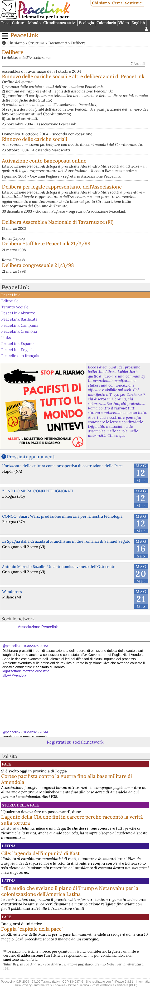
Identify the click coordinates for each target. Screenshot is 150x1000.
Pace (5, 22)
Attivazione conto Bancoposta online (44, 161)
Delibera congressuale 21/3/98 (38, 265)
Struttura (36, 43)
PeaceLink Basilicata (19, 319)
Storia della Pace (20, 805)
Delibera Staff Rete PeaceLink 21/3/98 (46, 243)
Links (6, 337)
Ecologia (86, 22)
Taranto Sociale (15, 307)
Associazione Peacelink (38, 627)
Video (123, 22)
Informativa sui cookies (49, 985)
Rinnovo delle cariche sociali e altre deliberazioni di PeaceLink (73, 76)
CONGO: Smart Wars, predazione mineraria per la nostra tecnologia (62, 516)
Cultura (18, 22)
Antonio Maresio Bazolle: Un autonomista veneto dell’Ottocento (58, 566)
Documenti (57, 43)
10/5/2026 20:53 (35, 646)
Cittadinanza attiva (60, 22)
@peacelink (11, 646)
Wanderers (12, 591)
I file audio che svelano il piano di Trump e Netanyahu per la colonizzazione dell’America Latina (69, 891)
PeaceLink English (17, 349)
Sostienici (134, 2)
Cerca (117, 2)
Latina (8, 845)
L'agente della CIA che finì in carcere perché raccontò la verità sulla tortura (72, 820)
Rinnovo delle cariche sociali (34, 139)
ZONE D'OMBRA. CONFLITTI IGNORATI (37, 491)
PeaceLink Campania (19, 325)
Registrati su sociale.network (75, 742)
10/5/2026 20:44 (35, 732)
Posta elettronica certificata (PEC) (114, 985)
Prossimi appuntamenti (31, 456)
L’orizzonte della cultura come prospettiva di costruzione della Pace (62, 465)
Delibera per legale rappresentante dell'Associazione (62, 187)
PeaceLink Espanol (17, 343)
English (138, 22)
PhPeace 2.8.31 (122, 981)
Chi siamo (101, 2)
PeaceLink (24, 35)
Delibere (78, 43)
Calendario (106, 22)
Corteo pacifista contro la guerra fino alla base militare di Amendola (66, 779)
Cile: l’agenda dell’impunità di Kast (40, 853)
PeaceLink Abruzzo (18, 313)
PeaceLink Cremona (19, 331)
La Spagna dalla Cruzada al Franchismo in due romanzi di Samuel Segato (66, 541)
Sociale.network (18, 619)
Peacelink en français (20, 355)
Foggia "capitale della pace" (32, 929)
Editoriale (10, 300)
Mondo (34, 22)
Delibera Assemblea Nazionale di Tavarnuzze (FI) (57, 222)
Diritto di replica (78, 985)
